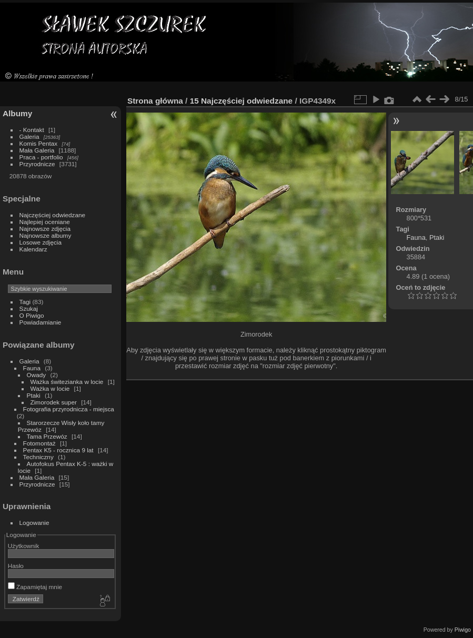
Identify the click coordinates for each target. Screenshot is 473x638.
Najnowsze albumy (45, 235)
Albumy (17, 113)
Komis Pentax (38, 143)
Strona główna (155, 100)
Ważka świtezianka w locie (67, 381)
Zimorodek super (54, 402)
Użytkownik (23, 545)
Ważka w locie (50, 388)
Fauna (32, 367)
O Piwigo (31, 315)
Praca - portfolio (41, 157)
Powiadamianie (40, 322)
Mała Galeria (37, 150)
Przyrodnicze (37, 163)
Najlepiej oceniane (44, 221)
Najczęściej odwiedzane (52, 214)
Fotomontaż (39, 443)
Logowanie (34, 522)
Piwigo (463, 629)
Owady (36, 374)
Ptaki (34, 395)
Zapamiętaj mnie (35, 586)
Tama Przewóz (47, 436)
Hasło (16, 565)
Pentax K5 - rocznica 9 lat (58, 450)
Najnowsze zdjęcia (45, 228)
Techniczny (38, 456)
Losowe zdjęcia (40, 242)
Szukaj (28, 308)
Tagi (25, 301)
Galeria (29, 136)
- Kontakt (31, 129)
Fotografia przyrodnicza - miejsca (68, 409)
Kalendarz (33, 249)
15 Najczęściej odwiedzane (241, 100)
